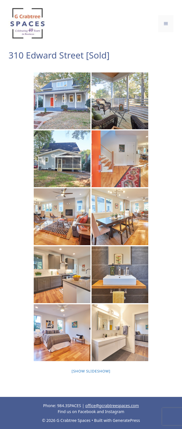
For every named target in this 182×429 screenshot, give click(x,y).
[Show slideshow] (91, 371)
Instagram (114, 411)
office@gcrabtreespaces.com (112, 405)
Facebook (87, 411)
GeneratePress (126, 420)
